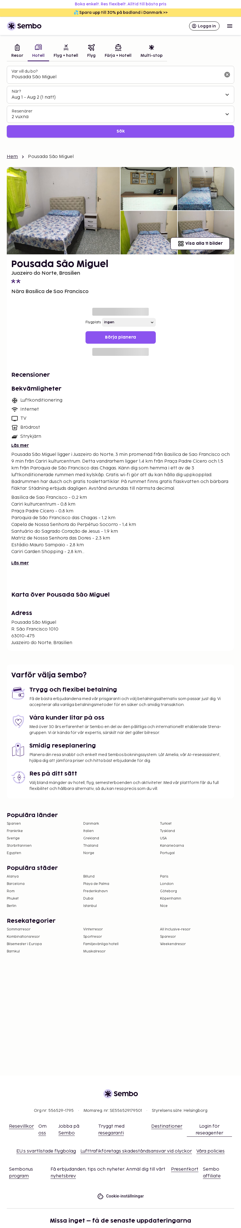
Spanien (14, 824)
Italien (88, 831)
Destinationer (166, 1126)
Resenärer (22, 111)
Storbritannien (19, 846)
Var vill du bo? (25, 71)
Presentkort (184, 1169)
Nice (164, 906)
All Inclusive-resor (175, 929)
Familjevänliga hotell (101, 944)
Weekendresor (173, 944)
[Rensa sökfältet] (227, 74)
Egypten (14, 853)
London (167, 884)
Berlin (11, 906)
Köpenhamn (170, 898)
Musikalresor (94, 951)
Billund (89, 876)
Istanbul (90, 906)
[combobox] (116, 77)
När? (16, 91)
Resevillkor (21, 1126)
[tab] (17, 51)
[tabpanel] (120, 102)
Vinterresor (93, 929)
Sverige (13, 838)
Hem (12, 156)
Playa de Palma (96, 884)
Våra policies (210, 1151)
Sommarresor (18, 929)
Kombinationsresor (23, 937)
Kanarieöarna (172, 846)
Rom (11, 891)
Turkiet (166, 824)
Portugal (167, 853)
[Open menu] (229, 26)
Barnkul (13, 951)
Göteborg (168, 891)
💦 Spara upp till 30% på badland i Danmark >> (121, 12)
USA (163, 838)
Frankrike (15, 831)
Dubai (88, 898)
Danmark (91, 824)
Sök (121, 131)
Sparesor (168, 937)
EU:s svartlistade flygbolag (46, 1151)
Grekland (91, 838)
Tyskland (167, 831)
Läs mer (20, 445)
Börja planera (120, 337)
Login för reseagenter (209, 1130)
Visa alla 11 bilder (200, 243)
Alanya (13, 876)
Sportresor (92, 937)
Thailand (90, 846)
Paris (164, 876)
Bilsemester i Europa (24, 944)
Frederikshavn (95, 891)
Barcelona (16, 884)
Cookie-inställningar (120, 1196)
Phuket (13, 898)
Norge (88, 853)
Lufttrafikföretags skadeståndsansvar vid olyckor (136, 1151)
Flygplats (93, 322)
